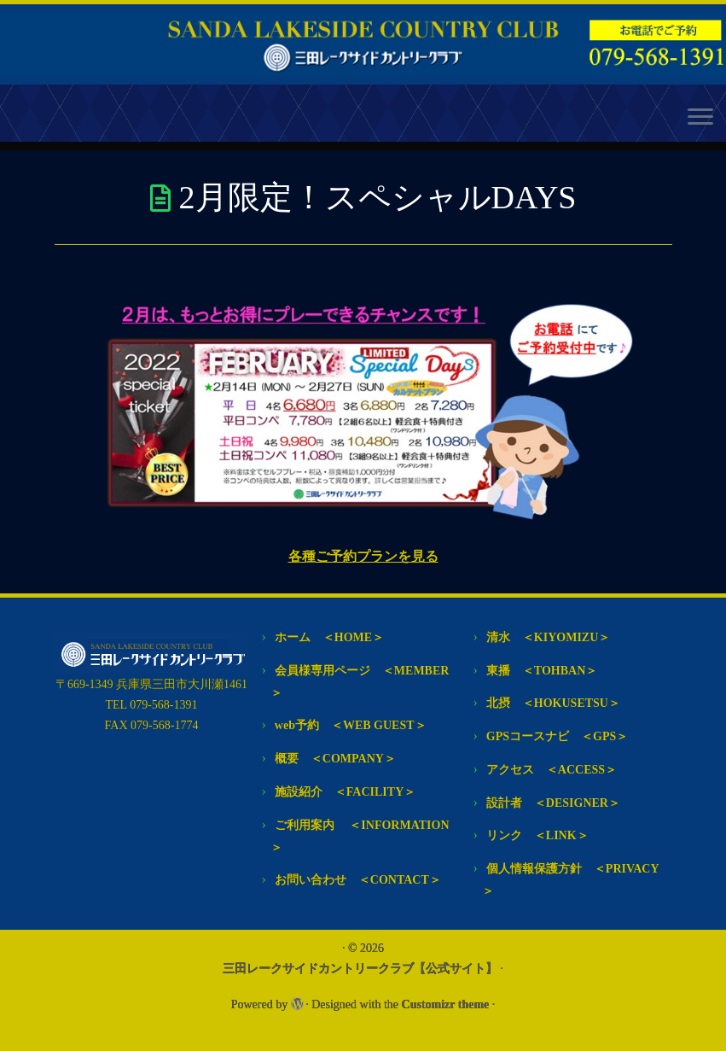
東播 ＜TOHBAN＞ (541, 670)
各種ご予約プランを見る (363, 556)
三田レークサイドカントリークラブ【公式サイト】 (360, 968)
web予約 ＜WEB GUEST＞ (351, 725)
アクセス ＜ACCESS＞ (551, 769)
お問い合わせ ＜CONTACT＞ (358, 879)
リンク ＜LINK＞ (537, 835)
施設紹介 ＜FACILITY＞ (345, 791)
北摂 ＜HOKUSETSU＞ (553, 703)
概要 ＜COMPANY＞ (335, 758)
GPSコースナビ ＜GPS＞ (557, 736)
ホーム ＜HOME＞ (329, 637)
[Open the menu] (700, 118)
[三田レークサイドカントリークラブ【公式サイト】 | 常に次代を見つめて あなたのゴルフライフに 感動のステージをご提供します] (363, 44)
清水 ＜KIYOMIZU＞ (548, 637)
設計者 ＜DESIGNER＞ (553, 803)
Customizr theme (446, 1004)
